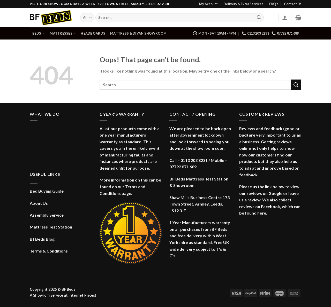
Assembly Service (47, 214)
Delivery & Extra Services (243, 4)
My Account (208, 4)
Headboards (93, 33)
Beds (38, 33)
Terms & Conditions (49, 250)
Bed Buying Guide (47, 190)
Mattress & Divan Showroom (138, 33)
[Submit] (258, 17)
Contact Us (292, 4)
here (261, 212)
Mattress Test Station (51, 226)
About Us (39, 203)
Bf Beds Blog (42, 239)
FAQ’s (273, 4)
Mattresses (63, 33)
